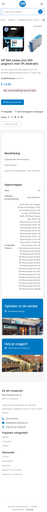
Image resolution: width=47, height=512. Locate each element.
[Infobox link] (13, 391)
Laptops (5, 437)
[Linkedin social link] (18, 117)
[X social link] (12, 117)
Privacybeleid (7, 461)
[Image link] (12, 488)
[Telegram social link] (22, 117)
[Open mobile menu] (3, 3)
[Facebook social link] (8, 117)
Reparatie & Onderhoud (12, 474)
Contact (5, 456)
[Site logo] (22, 3)
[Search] (22, 11)
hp (43, 19)
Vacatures (6, 465)
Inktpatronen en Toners (29, 19)
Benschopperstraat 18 (12, 395)
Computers (6, 441)
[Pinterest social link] (15, 117)
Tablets (5, 445)
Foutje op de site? (11, 124)
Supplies (11, 19)
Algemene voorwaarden (12, 470)
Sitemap (29, 509)
